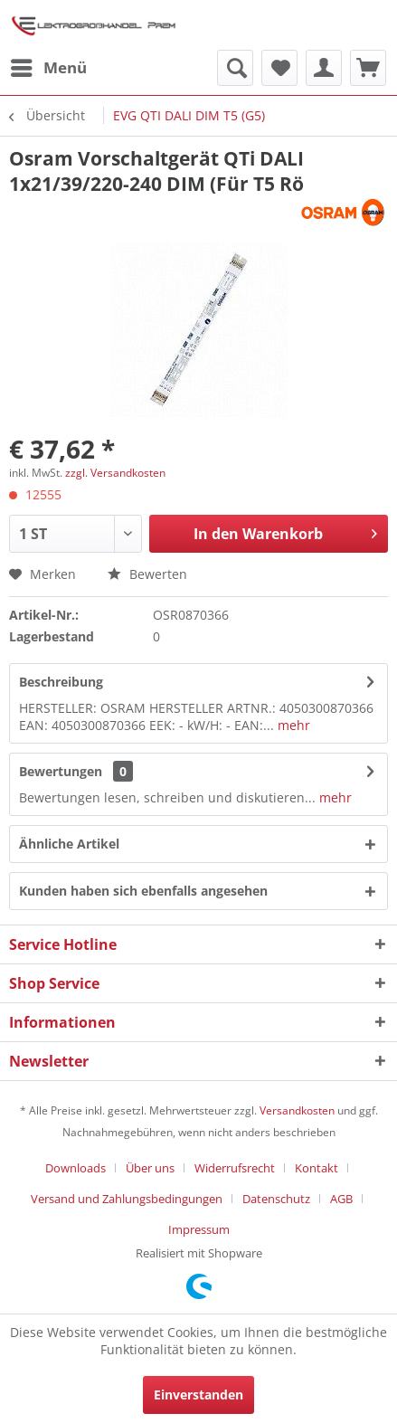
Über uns (150, 1168)
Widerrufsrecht (234, 1168)
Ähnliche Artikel (69, 843)
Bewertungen (60, 771)
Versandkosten (297, 1110)
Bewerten (147, 574)
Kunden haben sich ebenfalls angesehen (143, 890)
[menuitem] (48, 68)
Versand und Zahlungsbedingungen (126, 1199)
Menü (49, 65)
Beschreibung (61, 681)
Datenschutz (276, 1199)
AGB (341, 1199)
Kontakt (316, 1168)
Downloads (75, 1168)
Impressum (199, 1229)
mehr (292, 725)
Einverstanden (198, 1394)
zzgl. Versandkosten (115, 472)
